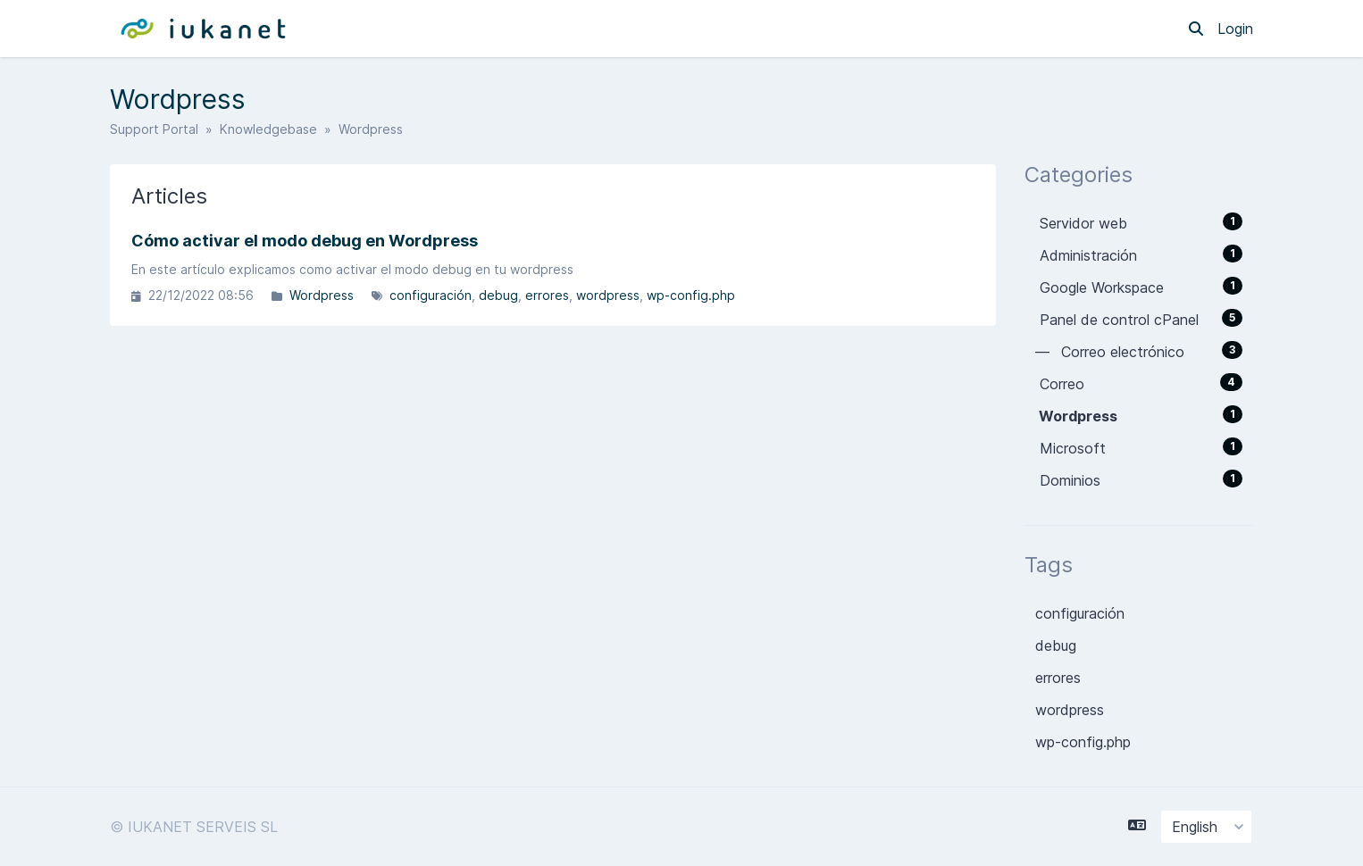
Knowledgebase (268, 129)
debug (498, 295)
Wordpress (321, 295)
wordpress (608, 295)
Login (1235, 28)
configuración (430, 295)
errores (547, 295)
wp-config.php (691, 295)
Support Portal (154, 129)
